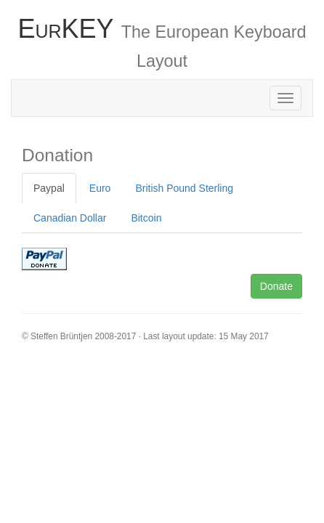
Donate (276, 286)
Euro (100, 188)
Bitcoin (146, 218)
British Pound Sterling (184, 188)
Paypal (49, 188)
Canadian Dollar (69, 218)
